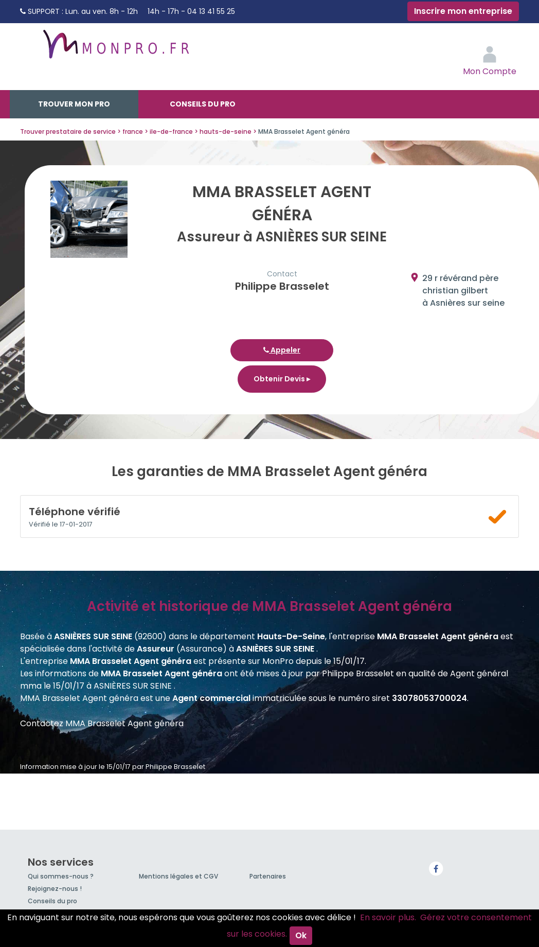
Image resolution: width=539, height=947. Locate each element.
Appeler (281, 350)
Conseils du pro (203, 104)
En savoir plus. (388, 917)
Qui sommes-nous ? (61, 876)
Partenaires (267, 876)
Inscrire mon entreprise (463, 11)
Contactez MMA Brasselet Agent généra (102, 723)
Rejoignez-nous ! (55, 888)
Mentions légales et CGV (178, 876)
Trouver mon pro (74, 104)
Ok (301, 935)
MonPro (115, 48)
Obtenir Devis (282, 379)
